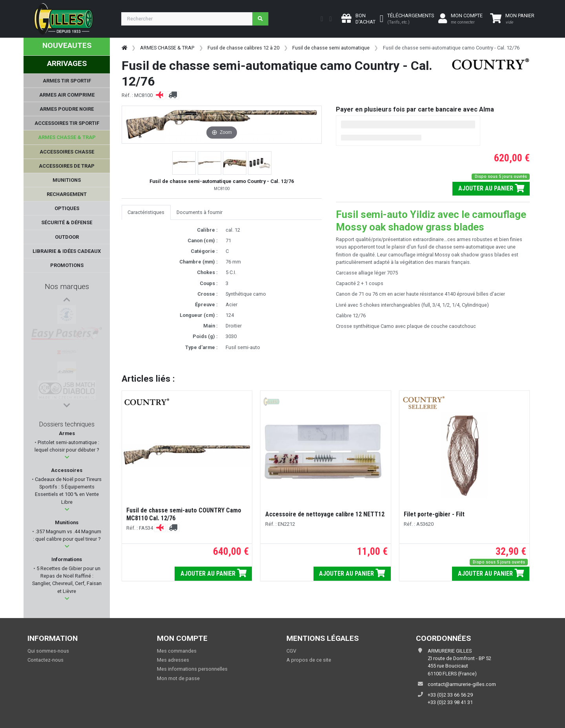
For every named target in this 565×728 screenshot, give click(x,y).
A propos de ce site (308, 660)
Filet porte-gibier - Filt (434, 514)
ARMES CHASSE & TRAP (167, 48)
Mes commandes (177, 651)
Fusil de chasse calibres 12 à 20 (243, 48)
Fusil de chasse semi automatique (331, 48)
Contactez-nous (45, 660)
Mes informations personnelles (192, 669)
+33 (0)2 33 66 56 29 (450, 695)
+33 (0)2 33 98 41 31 (450, 702)
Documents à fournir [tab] (199, 212)
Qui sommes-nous (48, 651)
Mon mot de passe (178, 678)
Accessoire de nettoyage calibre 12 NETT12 (325, 514)
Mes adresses (173, 660)
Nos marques (67, 286)
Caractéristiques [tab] (146, 212)
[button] (67, 457)
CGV (291, 651)
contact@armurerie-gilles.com (462, 684)
